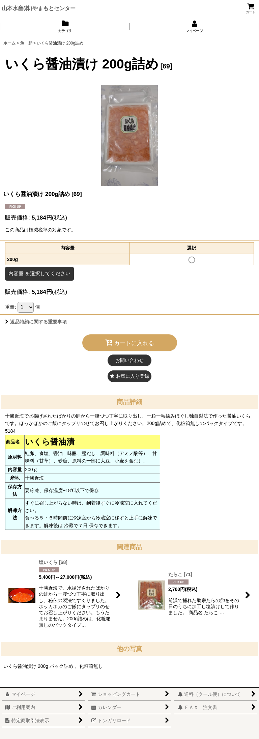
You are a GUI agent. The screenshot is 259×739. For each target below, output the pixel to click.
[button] (129, 376)
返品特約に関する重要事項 (36, 321)
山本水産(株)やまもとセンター (39, 8)
